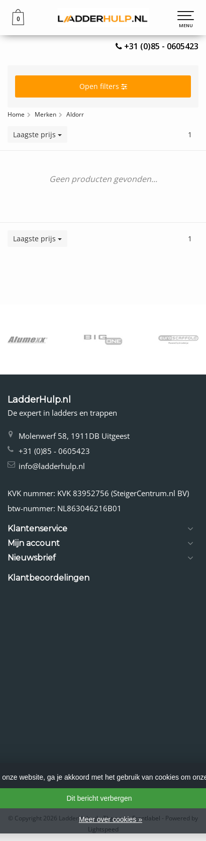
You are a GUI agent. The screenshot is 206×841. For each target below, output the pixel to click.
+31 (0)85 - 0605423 (161, 46)
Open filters (103, 86)
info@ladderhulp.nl (52, 466)
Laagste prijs (37, 134)
